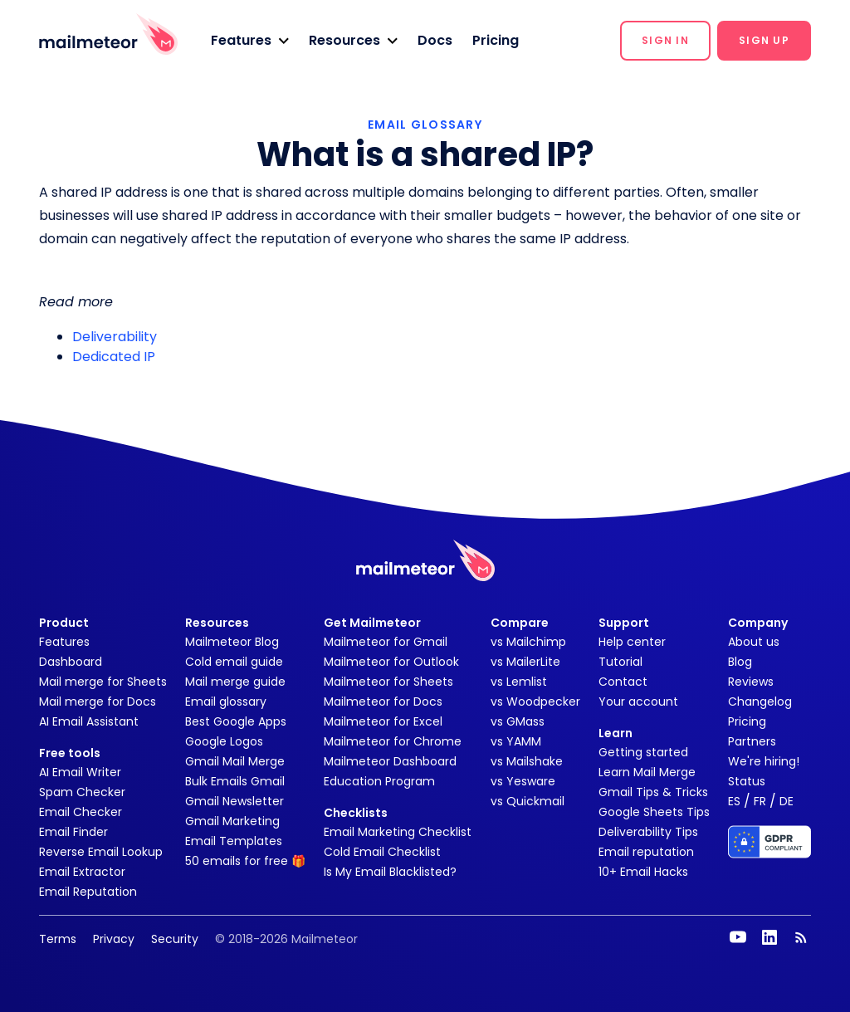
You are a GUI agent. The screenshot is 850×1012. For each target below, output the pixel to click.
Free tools (69, 753)
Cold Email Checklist (382, 851)
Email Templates (233, 841)
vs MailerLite (525, 661)
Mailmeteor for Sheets (388, 681)
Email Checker (80, 812)
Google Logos (224, 741)
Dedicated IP (113, 356)
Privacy (113, 939)
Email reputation (646, 851)
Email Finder (73, 832)
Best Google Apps (235, 721)
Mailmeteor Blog (232, 641)
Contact (622, 681)
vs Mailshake (527, 761)
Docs (435, 40)
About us (753, 641)
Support (623, 622)
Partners (752, 741)
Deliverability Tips (648, 832)
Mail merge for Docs (97, 701)
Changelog (760, 701)
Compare (520, 622)
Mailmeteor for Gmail (385, 641)
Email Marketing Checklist (397, 832)
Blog (740, 661)
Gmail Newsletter (234, 801)
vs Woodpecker (535, 701)
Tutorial (620, 661)
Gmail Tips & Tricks (653, 792)
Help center (632, 641)
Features (64, 641)
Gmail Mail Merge (235, 761)
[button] (250, 41)
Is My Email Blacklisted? (390, 871)
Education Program (379, 781)
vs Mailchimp (528, 641)
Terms (57, 939)
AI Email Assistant (89, 721)
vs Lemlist (519, 681)
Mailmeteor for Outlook (391, 661)
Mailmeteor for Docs (383, 701)
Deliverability (114, 336)
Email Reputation (88, 891)
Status (746, 781)
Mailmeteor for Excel (383, 721)
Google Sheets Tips (654, 812)
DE (786, 801)
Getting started (643, 752)
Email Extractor (82, 871)
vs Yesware (523, 781)
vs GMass (518, 721)
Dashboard (70, 661)
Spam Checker (82, 792)
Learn (615, 733)
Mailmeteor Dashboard (390, 761)
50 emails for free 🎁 (245, 861)
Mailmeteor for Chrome (393, 741)
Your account (638, 701)
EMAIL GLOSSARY (425, 124)
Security (174, 939)
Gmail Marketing (232, 821)
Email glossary (225, 701)
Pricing (495, 40)
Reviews (751, 681)
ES (734, 801)
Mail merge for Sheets (103, 681)
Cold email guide (234, 661)
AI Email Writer (80, 772)
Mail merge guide (235, 681)
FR (760, 801)
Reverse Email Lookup (101, 851)
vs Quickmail (527, 801)
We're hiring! (763, 761)
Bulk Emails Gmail (235, 781)
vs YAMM (516, 741)
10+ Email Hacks (643, 871)
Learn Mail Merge (647, 772)
